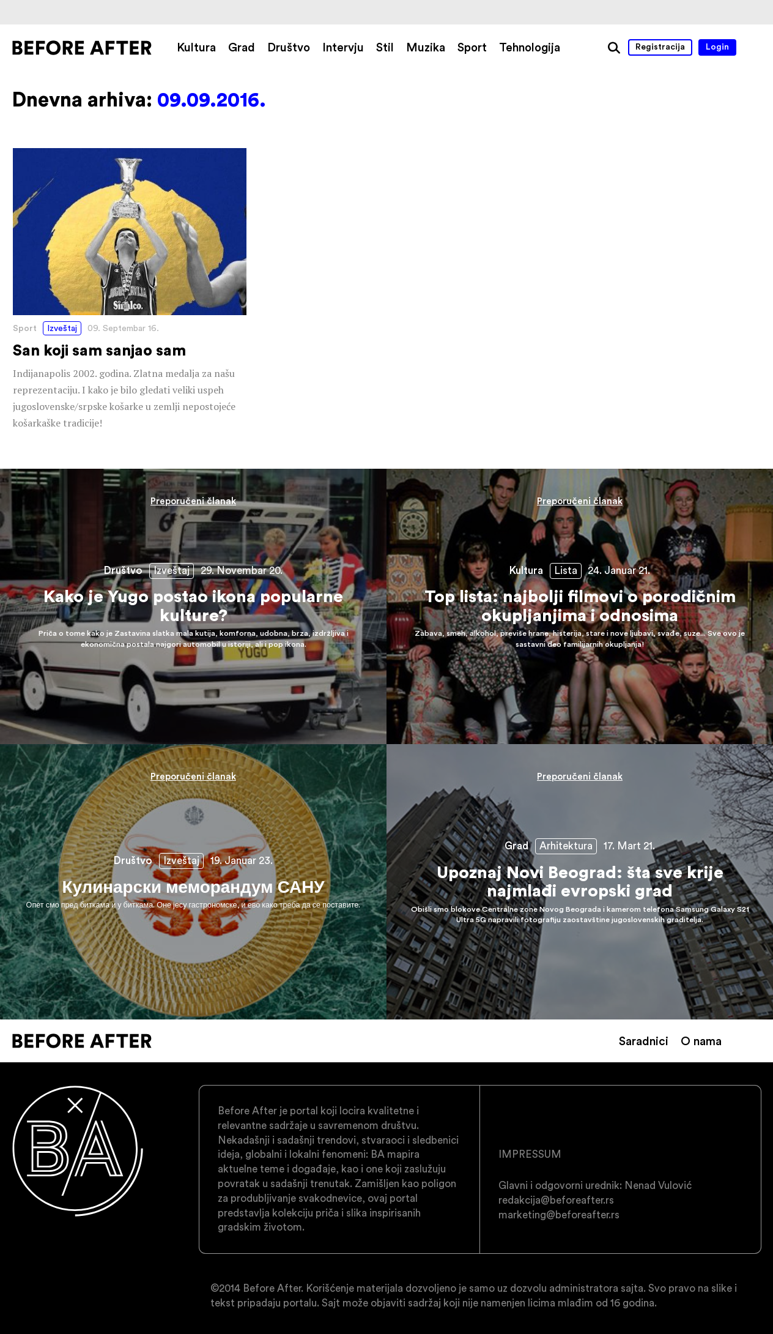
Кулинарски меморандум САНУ (193, 881)
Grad (241, 47)
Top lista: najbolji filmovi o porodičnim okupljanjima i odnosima (579, 606)
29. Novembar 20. (242, 570)
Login (717, 46)
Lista (565, 570)
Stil (385, 47)
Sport (472, 47)
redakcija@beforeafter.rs (556, 1200)
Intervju (343, 47)
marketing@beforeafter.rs (559, 1214)
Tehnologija (529, 47)
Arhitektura (566, 845)
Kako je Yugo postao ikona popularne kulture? (193, 606)
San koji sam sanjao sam (129, 289)
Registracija (660, 46)
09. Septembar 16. (123, 328)
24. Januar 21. (619, 570)
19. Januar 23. (241, 860)
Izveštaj (62, 328)
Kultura (196, 47)
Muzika (425, 47)
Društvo (288, 47)
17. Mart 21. (629, 845)
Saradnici (643, 1041)
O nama (701, 1041)
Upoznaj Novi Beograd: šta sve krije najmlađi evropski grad (579, 881)
